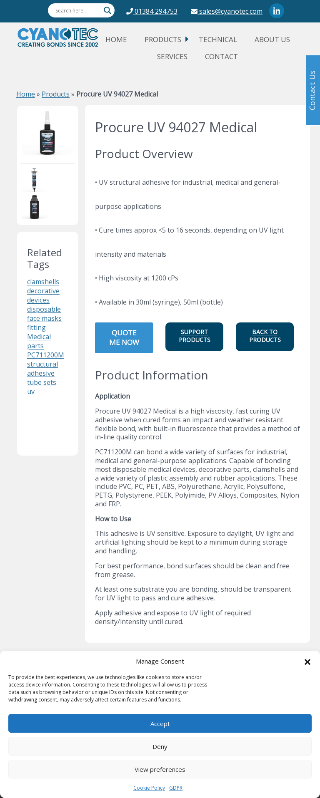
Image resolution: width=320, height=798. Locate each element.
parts (35, 345)
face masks (44, 318)
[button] (307, 661)
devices (38, 300)
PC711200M (45, 354)
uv (31, 391)
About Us (272, 39)
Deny (160, 746)
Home (116, 39)
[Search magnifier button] (107, 10)
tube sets (41, 382)
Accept (160, 723)
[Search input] (77, 10)
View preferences (160, 769)
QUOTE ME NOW (124, 337)
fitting (36, 327)
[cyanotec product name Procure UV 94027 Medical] (47, 132)
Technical (218, 39)
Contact (221, 56)
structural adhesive (42, 368)
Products (163, 39)
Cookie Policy (149, 787)
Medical (39, 336)
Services (172, 56)
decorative (43, 290)
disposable (44, 309)
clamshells (43, 281)
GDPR (175, 787)
